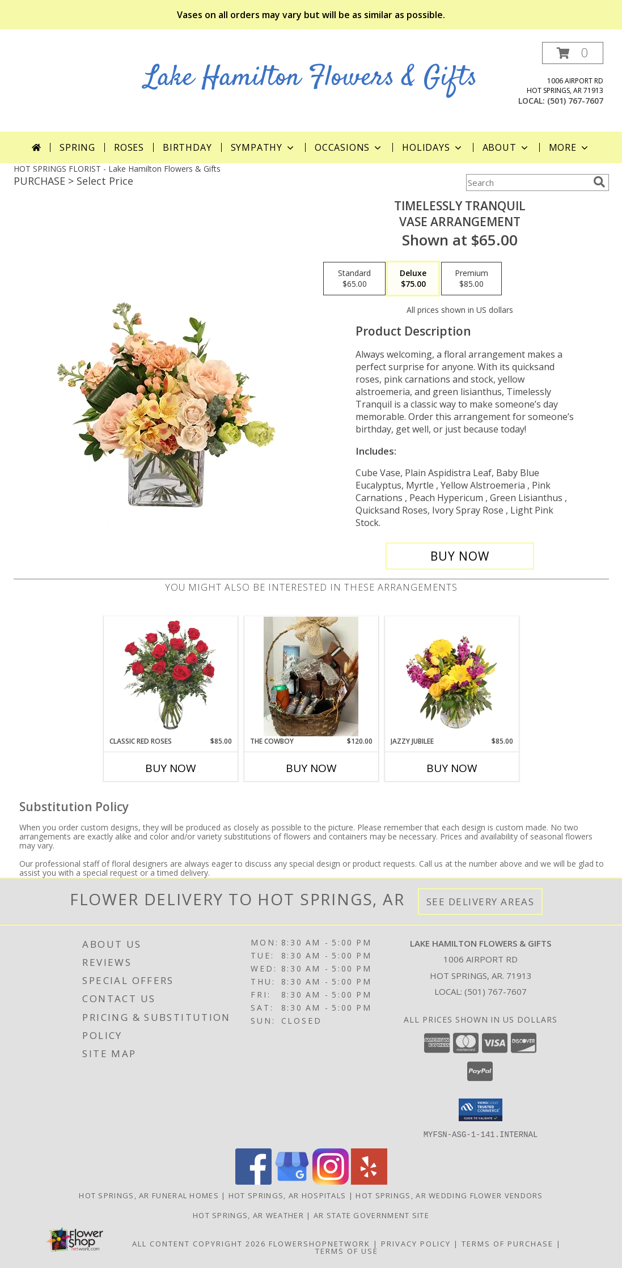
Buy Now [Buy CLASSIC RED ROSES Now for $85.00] (170, 768)
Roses (129, 147)
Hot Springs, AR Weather (248, 1215)
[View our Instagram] (330, 1181)
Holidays (432, 147)
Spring (77, 147)
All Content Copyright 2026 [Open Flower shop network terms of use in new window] (199, 1243)
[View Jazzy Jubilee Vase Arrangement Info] (451, 676)
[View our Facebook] (253, 1181)
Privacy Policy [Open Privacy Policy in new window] (416, 1243)
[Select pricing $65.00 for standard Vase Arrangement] (354, 278)
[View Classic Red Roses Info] (170, 676)
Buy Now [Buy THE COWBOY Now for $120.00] (311, 768)
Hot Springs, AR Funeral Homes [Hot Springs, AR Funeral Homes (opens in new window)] (149, 1195)
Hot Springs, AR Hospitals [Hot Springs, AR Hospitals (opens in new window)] (287, 1195)
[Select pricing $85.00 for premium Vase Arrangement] (471, 278)
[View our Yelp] (369, 1181)
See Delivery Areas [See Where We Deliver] (480, 901)
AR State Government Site (371, 1215)
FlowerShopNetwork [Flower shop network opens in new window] (319, 1243)
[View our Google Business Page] (292, 1181)
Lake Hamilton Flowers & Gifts (311, 78)
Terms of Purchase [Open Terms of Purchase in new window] (507, 1243)
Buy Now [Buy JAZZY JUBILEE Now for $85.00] (451, 768)
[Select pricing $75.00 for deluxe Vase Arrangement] (413, 278)
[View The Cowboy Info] (311, 676)
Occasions (349, 147)
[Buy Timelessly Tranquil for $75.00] (460, 556)
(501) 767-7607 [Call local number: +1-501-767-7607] (575, 100)
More (569, 147)
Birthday (187, 147)
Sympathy (263, 147)
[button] (572, 53)
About (506, 147)
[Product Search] (527, 182)
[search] (599, 182)
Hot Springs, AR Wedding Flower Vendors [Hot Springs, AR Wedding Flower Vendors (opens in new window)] (449, 1195)
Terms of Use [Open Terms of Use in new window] (346, 1250)
